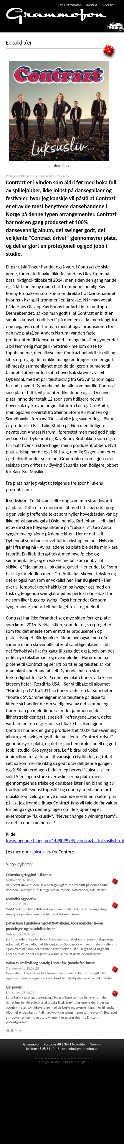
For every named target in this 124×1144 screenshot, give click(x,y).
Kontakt (91, 5)
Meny (112, 27)
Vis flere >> (14, 1031)
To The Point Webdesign (67, 1062)
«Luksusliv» (40, 852)
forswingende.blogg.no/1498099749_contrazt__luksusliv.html (65, 840)
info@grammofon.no (83, 1049)
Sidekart (108, 5)
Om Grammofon (70, 5)
